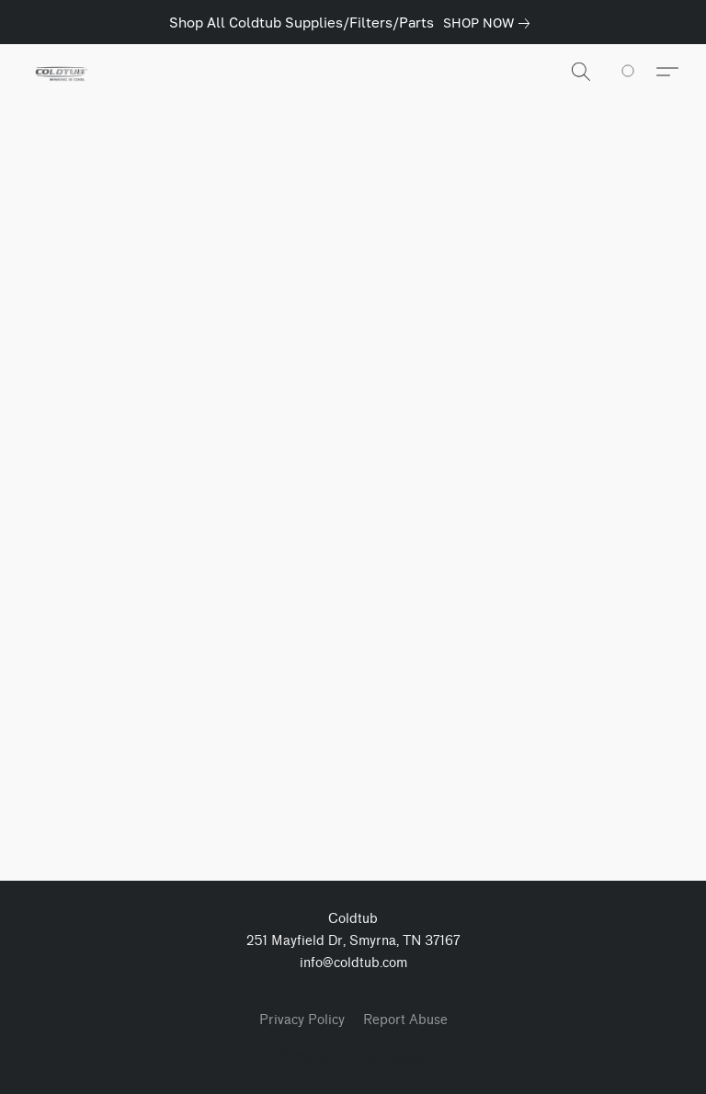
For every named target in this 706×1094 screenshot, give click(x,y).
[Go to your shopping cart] (638, 72)
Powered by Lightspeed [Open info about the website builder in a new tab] (353, 1054)
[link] (490, 23)
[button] (60, 71)
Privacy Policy (302, 1020)
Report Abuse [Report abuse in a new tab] (405, 1020)
